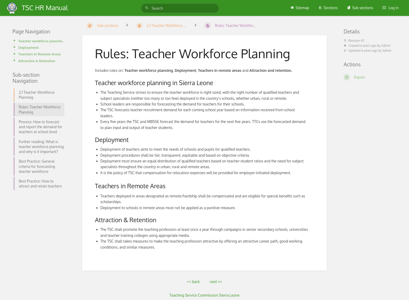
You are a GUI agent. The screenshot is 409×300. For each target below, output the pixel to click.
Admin (385, 46)
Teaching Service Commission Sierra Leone (205, 295)
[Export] (370, 77)
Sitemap (299, 7)
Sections (328, 7)
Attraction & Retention (36, 60)
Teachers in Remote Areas (39, 54)
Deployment (28, 47)
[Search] (147, 8)
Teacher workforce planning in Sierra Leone (41, 41)
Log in (390, 7)
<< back (193, 281)
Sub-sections (360, 7)
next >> (216, 281)
